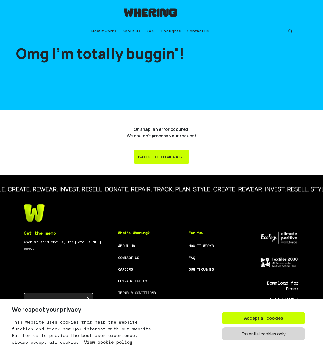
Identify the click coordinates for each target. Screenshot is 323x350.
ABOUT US (126, 245)
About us (131, 31)
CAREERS (125, 269)
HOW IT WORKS (201, 245)
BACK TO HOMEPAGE (161, 157)
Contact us (198, 31)
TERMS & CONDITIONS (137, 292)
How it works (104, 31)
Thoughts (171, 31)
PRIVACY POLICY (132, 280)
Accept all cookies (263, 318)
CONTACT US (128, 257)
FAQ (151, 31)
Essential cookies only (264, 334)
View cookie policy (106, 342)
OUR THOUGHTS (201, 269)
